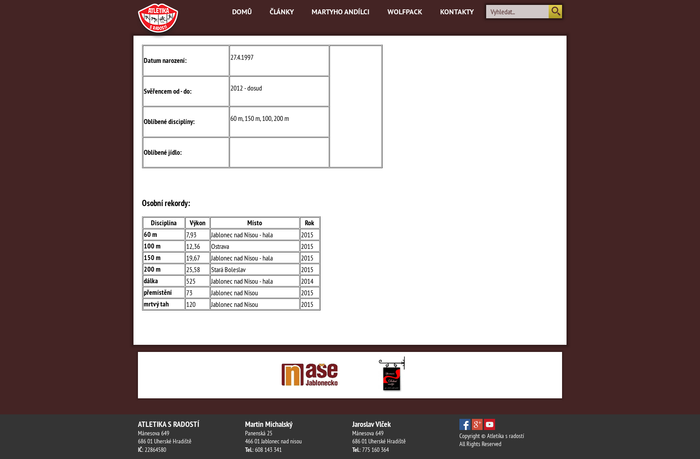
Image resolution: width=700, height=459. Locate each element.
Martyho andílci (341, 12)
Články (282, 12)
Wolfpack (405, 12)
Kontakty (457, 12)
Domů (242, 12)
